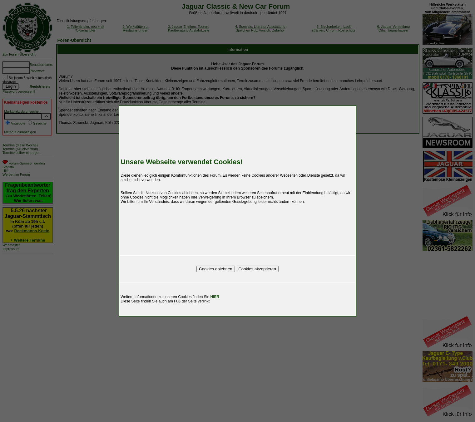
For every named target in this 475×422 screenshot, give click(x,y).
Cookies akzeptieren (257, 269)
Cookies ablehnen (215, 269)
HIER (215, 297)
